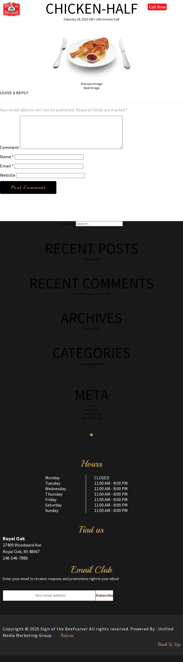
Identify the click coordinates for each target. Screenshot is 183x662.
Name (7, 163)
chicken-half (110, 19)
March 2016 (92, 335)
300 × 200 (95, 19)
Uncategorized (91, 370)
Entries (91, 416)
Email (7, 172)
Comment (9, 154)
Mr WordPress (81, 300)
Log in (91, 412)
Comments (91, 420)
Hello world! (91, 266)
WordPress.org (91, 424)
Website (7, 181)
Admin (66, 642)
